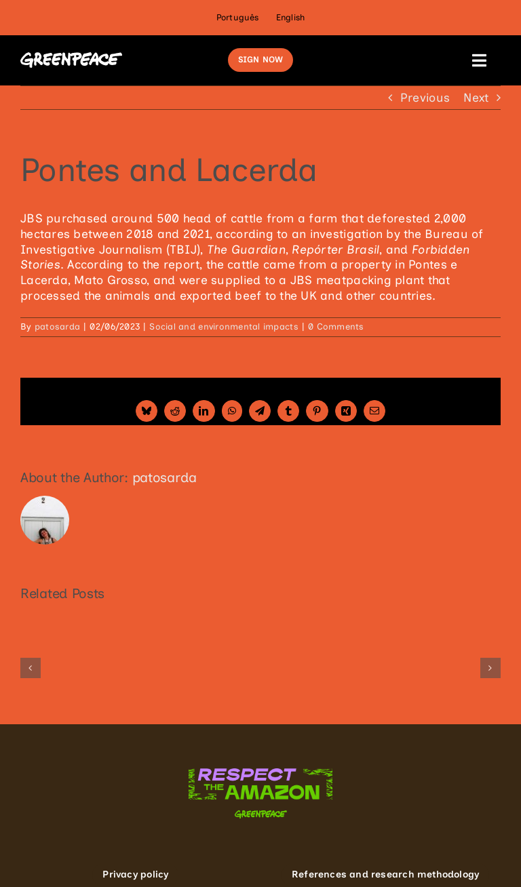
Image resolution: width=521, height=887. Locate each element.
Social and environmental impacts (223, 326)
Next (475, 97)
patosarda (57, 326)
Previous (425, 97)
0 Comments (336, 326)
